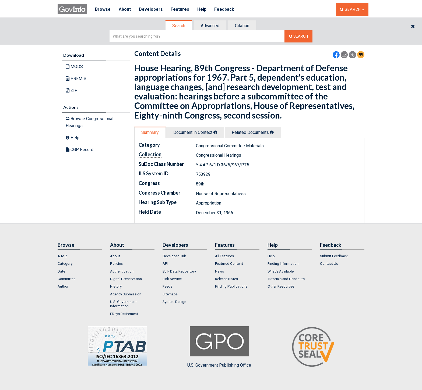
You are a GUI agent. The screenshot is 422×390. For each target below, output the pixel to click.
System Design (174, 301)
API (165, 263)
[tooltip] (215, 132)
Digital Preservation (126, 279)
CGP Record (79, 149)
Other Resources (281, 286)
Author (63, 286)
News (219, 271)
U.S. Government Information (123, 303)
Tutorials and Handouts (286, 279)
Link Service (172, 279)
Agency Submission (125, 294)
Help (202, 9)
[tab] (179, 25)
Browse (103, 9)
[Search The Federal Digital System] (298, 36)
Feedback (225, 9)
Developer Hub (174, 256)
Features (180, 9)
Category (65, 263)
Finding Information (283, 263)
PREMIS (76, 78)
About (125, 9)
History (116, 286)
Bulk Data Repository (179, 271)
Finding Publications (231, 286)
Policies (116, 263)
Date (61, 271)
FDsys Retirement (124, 314)
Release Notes (226, 279)
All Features (224, 256)
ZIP (72, 90)
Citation (242, 25)
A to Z (63, 256)
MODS (74, 66)
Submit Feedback (334, 256)
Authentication (121, 271)
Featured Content (229, 263)
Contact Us (329, 263)
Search (178, 25)
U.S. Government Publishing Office (219, 347)
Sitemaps (170, 294)
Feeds (167, 286)
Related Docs (253, 132)
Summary (150, 132)
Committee (66, 279)
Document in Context (195, 132)
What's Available (281, 271)
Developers (151, 9)
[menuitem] (80, 255)
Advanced (210, 25)
